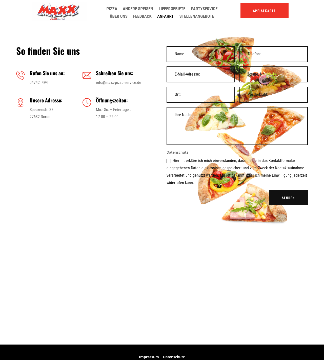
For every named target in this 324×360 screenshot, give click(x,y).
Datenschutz (174, 356)
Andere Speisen (138, 9)
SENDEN (288, 197)
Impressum (149, 356)
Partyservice (204, 9)
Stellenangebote (196, 16)
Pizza (112, 9)
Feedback (142, 16)
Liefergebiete (172, 9)
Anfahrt (165, 16)
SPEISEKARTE (264, 10)
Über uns (119, 16)
